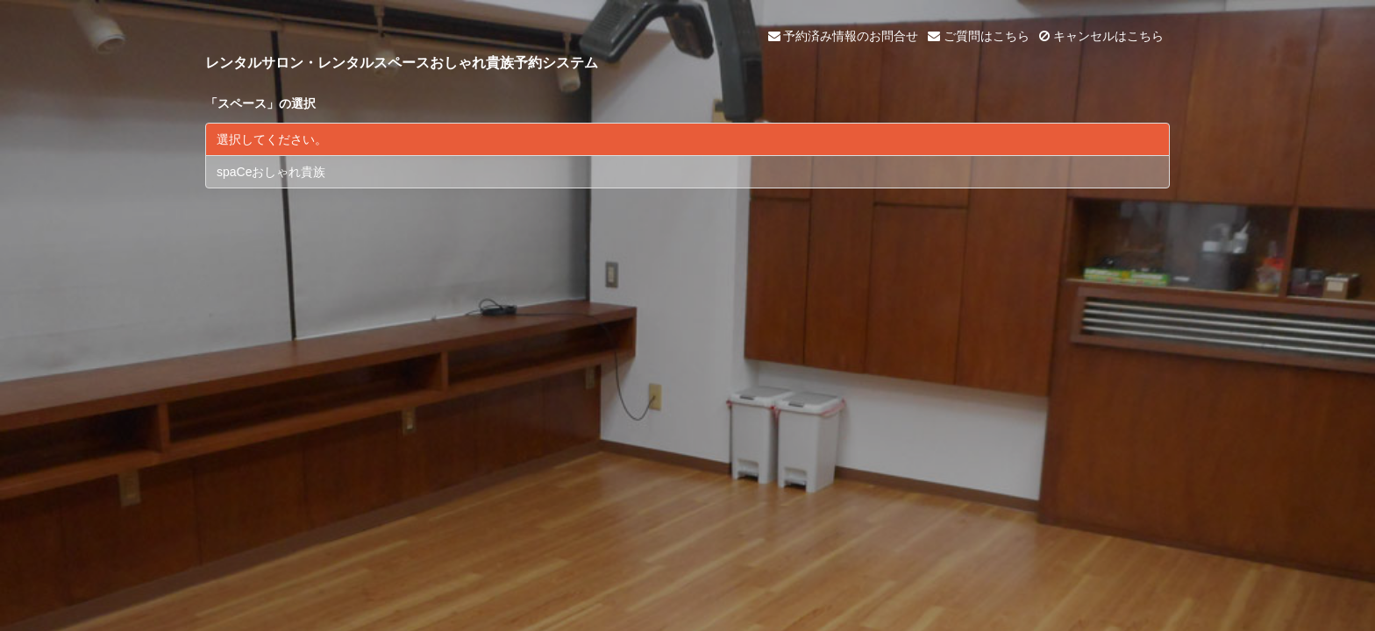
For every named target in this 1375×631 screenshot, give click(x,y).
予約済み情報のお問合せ (843, 36)
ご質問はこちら (978, 36)
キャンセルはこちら (1101, 36)
